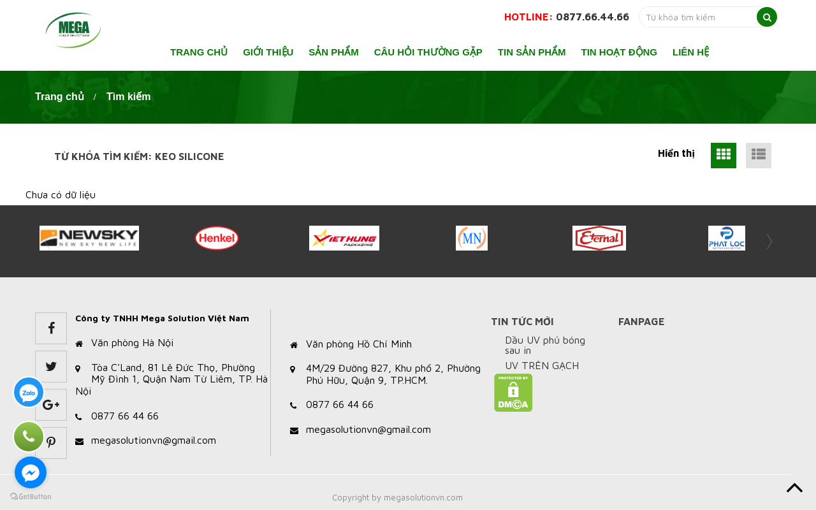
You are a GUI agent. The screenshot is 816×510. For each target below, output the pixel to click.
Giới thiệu (268, 52)
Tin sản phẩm (532, 52)
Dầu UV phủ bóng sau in (545, 345)
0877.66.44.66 (592, 16)
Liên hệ (691, 52)
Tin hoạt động (619, 52)
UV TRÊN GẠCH (542, 365)
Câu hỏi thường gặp (428, 52)
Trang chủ (199, 52)
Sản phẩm (333, 52)
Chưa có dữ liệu (61, 194)
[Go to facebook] (31, 472)
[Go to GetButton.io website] (30, 497)
